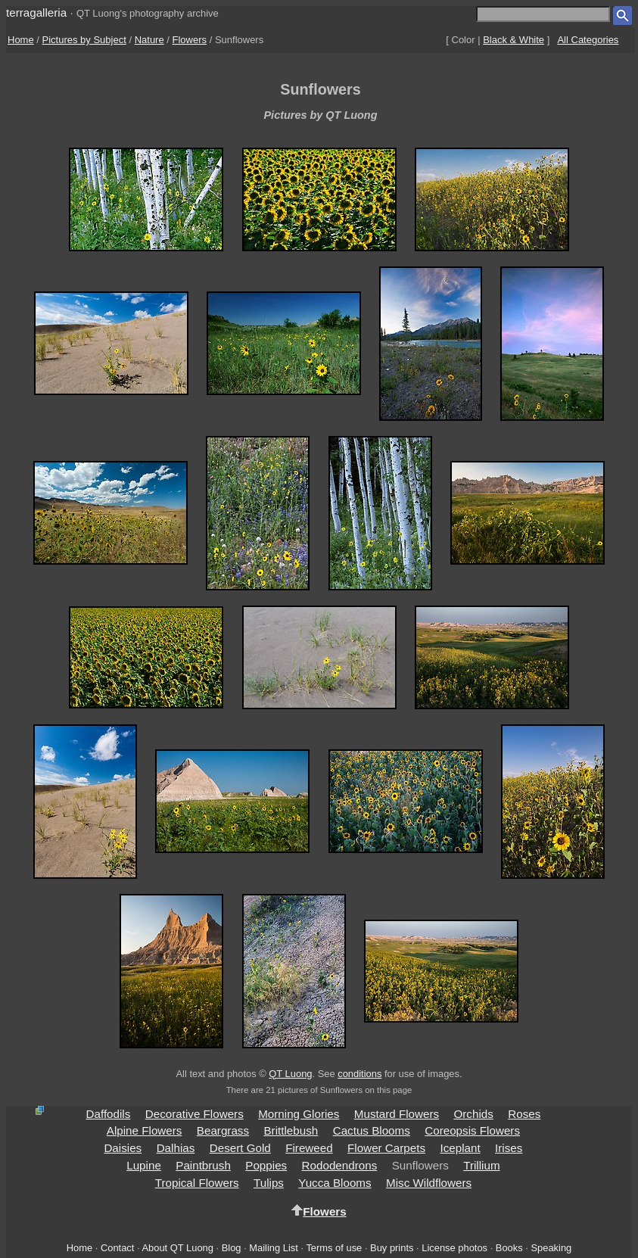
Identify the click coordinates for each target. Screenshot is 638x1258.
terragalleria (36, 12)
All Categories (587, 39)
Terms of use (334, 1247)
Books (509, 1247)
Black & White (513, 39)
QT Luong (290, 1073)
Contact (117, 1247)
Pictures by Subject (84, 39)
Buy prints (391, 1247)
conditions (359, 1073)
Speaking (551, 1247)
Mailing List (273, 1247)
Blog (231, 1247)
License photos (454, 1247)
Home (21, 39)
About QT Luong (177, 1247)
